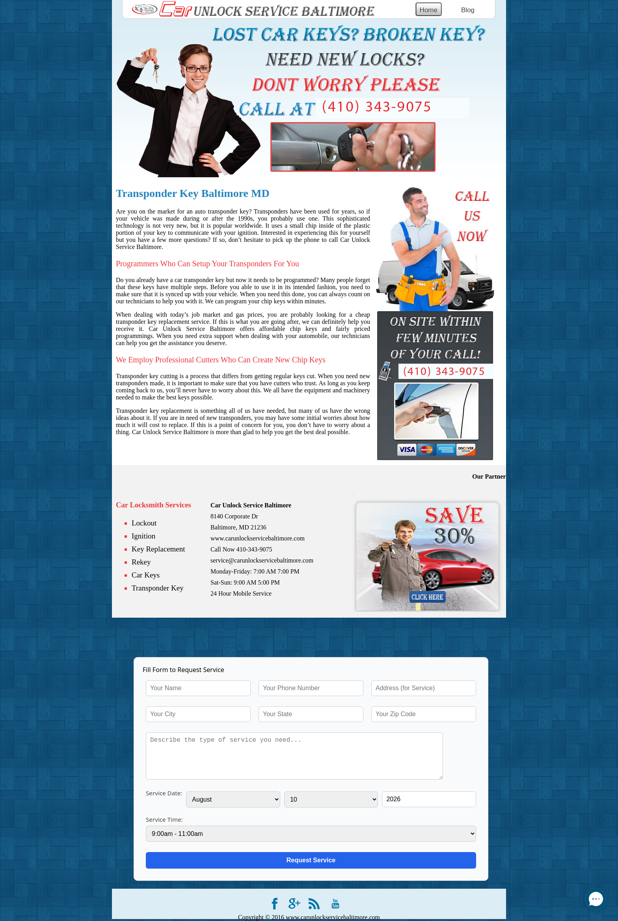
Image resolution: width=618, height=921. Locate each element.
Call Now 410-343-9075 (241, 549)
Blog (468, 10)
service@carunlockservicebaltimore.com (261, 560)
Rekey (141, 562)
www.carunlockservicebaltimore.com (257, 538)
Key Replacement (158, 549)
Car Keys (146, 575)
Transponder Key (158, 588)
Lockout (144, 523)
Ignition (143, 536)
